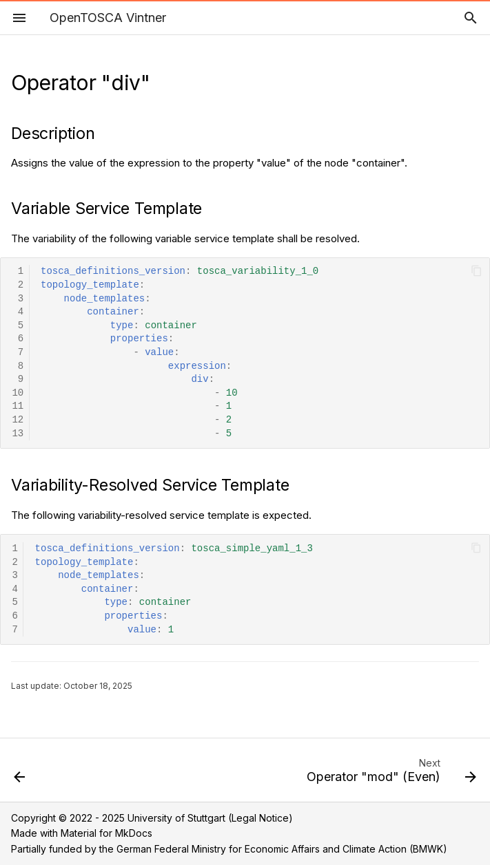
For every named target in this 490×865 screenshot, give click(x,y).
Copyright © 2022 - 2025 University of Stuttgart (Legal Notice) (152, 818)
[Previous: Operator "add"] (21, 774)
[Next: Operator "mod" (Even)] (388, 774)
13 (17, 433)
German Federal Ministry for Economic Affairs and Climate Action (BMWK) (281, 849)
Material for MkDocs (106, 833)
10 (17, 393)
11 (17, 406)
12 (17, 420)
